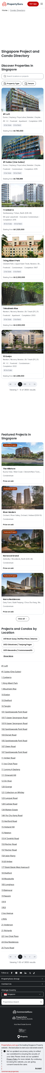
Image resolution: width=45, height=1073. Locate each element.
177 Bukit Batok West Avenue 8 (15, 867)
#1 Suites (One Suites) (11, 671)
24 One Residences (9, 942)
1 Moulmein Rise (8, 689)
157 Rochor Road (9, 850)
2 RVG (4, 919)
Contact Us (22, 984)
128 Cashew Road (9, 804)
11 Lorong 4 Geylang (10, 769)
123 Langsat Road (9, 798)
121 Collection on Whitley (12, 792)
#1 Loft (4, 666)
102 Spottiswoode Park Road (14, 729)
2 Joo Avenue (7, 913)
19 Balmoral (6, 890)
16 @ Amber (6, 861)
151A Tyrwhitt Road (10, 838)
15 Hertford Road (9, 821)
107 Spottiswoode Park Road (14, 752)
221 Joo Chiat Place (9, 936)
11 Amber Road (8, 758)
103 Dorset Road (8, 735)
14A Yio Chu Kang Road (11, 815)
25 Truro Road (7, 947)
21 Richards (6, 930)
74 (25, 957)
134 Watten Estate (9, 809)
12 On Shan (6, 781)
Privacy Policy (12, 1059)
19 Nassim (6, 896)
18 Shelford (6, 873)
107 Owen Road (8, 746)
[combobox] (25, 76)
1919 (3, 901)
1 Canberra (6, 677)
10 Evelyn (5, 694)
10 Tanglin (6, 706)
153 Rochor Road (9, 844)
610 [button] (25, 384)
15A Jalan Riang (8, 855)
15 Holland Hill (8, 827)
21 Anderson (7, 924)
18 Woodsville (7, 878)
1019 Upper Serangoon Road (14, 723)
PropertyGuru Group (22, 978)
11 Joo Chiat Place (9, 763)
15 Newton (6, 832)
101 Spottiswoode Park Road (14, 712)
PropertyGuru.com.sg (9, 1045)
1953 (3, 907)
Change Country (8, 990)
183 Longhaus (7, 884)
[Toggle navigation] (41, 3)
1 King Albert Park (9, 683)
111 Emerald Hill (8, 775)
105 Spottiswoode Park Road (14, 740)
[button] (30, 384)
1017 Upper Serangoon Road (14, 717)
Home (4, 10)
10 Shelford (6, 700)
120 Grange (6, 786)
